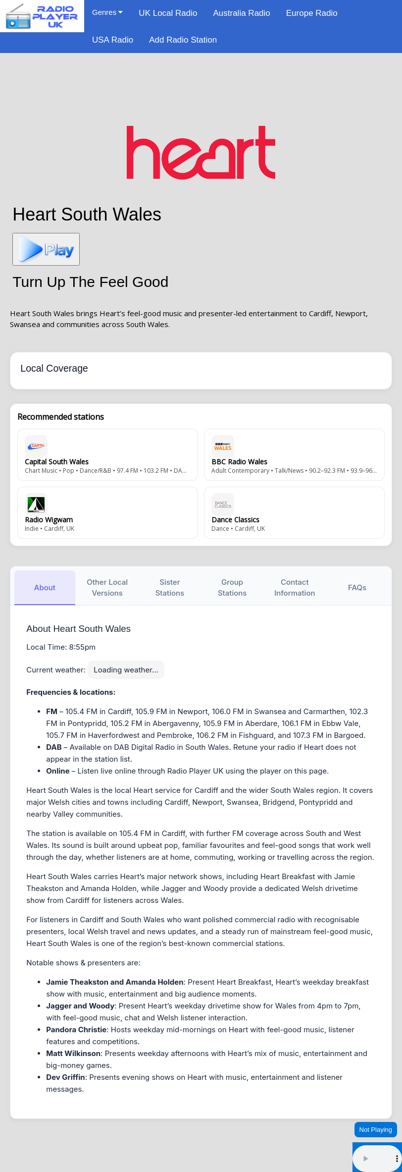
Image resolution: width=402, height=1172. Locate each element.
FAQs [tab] (357, 587)
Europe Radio (312, 13)
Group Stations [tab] (232, 587)
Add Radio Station (183, 40)
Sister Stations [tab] (169, 587)
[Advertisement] (201, 86)
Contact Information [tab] (294, 587)
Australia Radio (241, 13)
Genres (107, 12)
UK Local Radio (168, 13)
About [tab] (44, 587)
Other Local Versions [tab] (107, 587)
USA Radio (112, 40)
